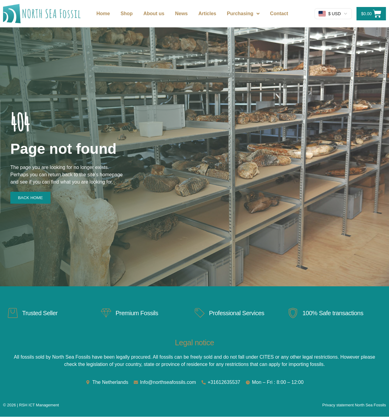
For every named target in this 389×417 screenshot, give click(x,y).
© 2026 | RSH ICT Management (31, 405)
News (181, 13)
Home (103, 13)
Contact (279, 13)
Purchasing (243, 13)
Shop (127, 13)
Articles (207, 13)
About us (153, 13)
